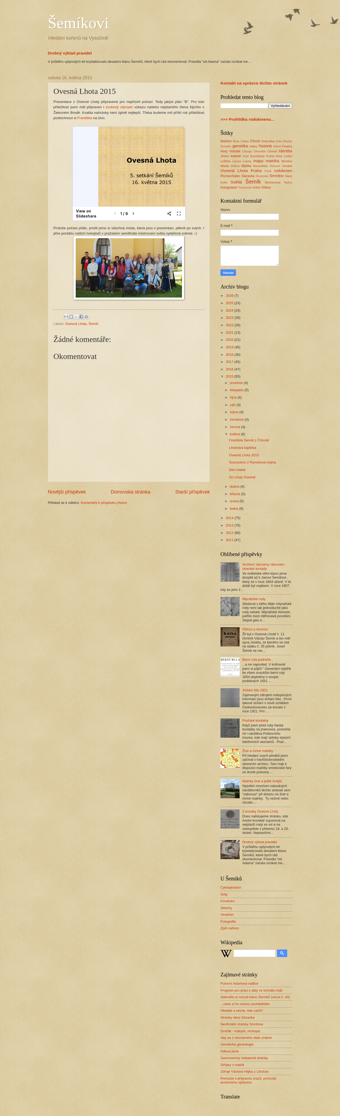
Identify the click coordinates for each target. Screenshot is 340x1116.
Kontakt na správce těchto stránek (253, 83)
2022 (230, 325)
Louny (247, 161)
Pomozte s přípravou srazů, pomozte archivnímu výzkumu (248, 1080)
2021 (230, 333)
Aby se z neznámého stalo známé (246, 1038)
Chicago (247, 151)
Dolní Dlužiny (284, 141)
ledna (234, 509)
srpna (234, 412)
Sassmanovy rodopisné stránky (244, 1058)
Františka (85, 118)
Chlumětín (259, 151)
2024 (230, 310)
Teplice (288, 182)
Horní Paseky (282, 146)
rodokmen (283, 170)
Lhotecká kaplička (242, 448)
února (235, 501)
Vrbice (266, 187)
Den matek (237, 470)
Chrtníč (272, 151)
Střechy (226, 908)
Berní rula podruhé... (257, 660)
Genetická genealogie (237, 1044)
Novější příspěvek (67, 492)
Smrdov (276, 175)
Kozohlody (257, 156)
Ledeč (288, 156)
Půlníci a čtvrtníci (255, 629)
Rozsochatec (230, 176)
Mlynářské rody (253, 599)
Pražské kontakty (255, 720)
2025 (230, 303)
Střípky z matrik (232, 1065)
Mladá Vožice (230, 166)
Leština (225, 161)
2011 (230, 540)
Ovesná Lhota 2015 (244, 455)
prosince (237, 383)
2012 (230, 533)
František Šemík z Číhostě (249, 440)
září (233, 405)
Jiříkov (224, 156)
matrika (272, 160)
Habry (253, 146)
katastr (236, 156)
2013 (230, 525)
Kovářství (227, 901)
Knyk (246, 156)
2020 (230, 340)
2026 (230, 296)
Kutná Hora (274, 156)
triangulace (228, 187)
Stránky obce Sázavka (237, 1017)
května (235, 434)
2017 (230, 362)
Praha (256, 170)
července (237, 419)
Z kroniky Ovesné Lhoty (260, 811)
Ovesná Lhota (76, 324)
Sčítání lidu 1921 (255, 690)
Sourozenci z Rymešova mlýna (252, 462)
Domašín (225, 146)
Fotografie (228, 921)
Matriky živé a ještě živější (262, 781)
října (233, 397)
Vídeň (256, 187)
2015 (230, 376)
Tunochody (245, 187)
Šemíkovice (272, 182)
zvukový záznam (119, 107)
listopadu (237, 390)
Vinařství (227, 915)
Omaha (287, 166)
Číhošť (255, 141)
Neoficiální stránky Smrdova (241, 1024)
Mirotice (286, 161)
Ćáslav (245, 141)
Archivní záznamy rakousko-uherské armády (263, 566)
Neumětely (260, 166)
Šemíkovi (78, 23)
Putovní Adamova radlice (239, 983)
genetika (240, 146)
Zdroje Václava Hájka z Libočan (244, 1071)
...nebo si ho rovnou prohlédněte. (245, 1004)
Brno (236, 141)
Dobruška (268, 141)
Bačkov (226, 141)
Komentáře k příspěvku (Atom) (104, 503)
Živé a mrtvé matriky (257, 751)
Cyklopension (230, 887)
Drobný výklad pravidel (70, 53)
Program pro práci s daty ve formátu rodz (251, 990)
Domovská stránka (130, 492)
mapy (258, 160)
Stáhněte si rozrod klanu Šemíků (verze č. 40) (255, 997)
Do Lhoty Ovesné (242, 477)
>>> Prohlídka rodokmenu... (247, 119)
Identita (285, 151)
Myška (246, 166)
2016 (230, 369)
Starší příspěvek (192, 492)
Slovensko (262, 176)
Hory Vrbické (230, 151)
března (235, 494)
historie (265, 146)
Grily (223, 894)
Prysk (268, 171)
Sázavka (247, 176)
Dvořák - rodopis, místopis (240, 1031)
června (235, 427)
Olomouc (275, 166)
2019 (230, 347)
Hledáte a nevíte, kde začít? (241, 1011)
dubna (235, 486)
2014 (230, 518)
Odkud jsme (229, 1051)
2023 (230, 318)
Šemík (93, 324)
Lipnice (236, 161)
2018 (230, 355)
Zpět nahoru (229, 928)
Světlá (236, 182)
